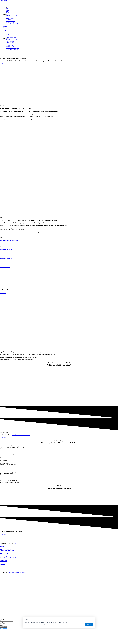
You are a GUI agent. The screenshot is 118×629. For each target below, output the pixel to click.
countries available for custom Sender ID (7, 249)
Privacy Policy (11, 572)
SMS (7, 8)
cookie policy (64, 622)
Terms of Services (20, 572)
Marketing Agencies (11, 18)
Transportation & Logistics (12, 23)
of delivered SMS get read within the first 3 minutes (9, 240)
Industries (5, 14)
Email (1, 625)
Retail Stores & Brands (11, 15)
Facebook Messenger (11, 12)
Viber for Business (7, 550)
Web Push (8, 11)
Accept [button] (89, 624)
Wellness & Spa (10, 22)
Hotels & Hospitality (11, 21)
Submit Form (3, 628)
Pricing (3, 564)
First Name (2, 619)
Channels (5, 7)
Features (5, 26)
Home (4, 6)
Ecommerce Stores (10, 17)
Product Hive (16, 543)
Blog (4, 27)
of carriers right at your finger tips (6, 258)
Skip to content (3, 0)
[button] (93, 619)
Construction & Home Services (13, 25)
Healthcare (8, 19)
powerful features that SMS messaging (21, 435)
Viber (7, 10)
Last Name (2, 622)
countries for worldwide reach (5, 267)
